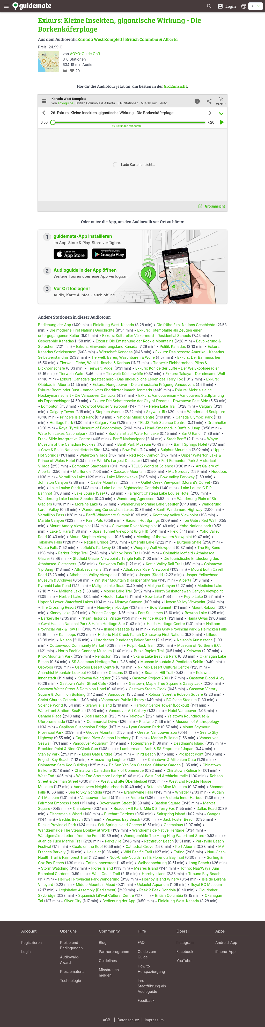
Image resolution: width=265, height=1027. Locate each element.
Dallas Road (207, 808)
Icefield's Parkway (95, 547)
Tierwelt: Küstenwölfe (124, 373)
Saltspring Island (171, 814)
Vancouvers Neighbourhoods (99, 786)
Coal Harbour (95, 716)
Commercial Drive (102, 721)
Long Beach (199, 863)
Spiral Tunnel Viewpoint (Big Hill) (120, 531)
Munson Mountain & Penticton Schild (172, 661)
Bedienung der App (54, 324)
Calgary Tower (62, 411)
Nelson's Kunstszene (195, 640)
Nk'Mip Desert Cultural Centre (163, 667)
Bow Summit (160, 607)
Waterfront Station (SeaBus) (62, 710)
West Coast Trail (106, 873)
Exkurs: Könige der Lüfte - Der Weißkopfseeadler (177, 368)
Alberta (185, 580)
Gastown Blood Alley (206, 678)
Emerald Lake (142, 542)
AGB (106, 1020)
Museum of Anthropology (197, 721)
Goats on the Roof (87, 846)
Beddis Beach (71, 819)
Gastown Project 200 (150, 678)
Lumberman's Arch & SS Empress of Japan (157, 748)
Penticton (103, 656)
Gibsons (116, 672)
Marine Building (164, 738)
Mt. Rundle (82, 471)
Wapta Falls (48, 547)
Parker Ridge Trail (73, 553)
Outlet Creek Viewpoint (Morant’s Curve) (175, 482)
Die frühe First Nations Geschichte (186, 324)
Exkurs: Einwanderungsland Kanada (106, 346)
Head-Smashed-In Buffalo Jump (172, 428)
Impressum (154, 1020)
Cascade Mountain (130, 471)
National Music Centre (135, 417)
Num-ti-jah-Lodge (112, 607)
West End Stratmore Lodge (99, 776)
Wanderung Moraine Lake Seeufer (149, 504)
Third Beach (145, 754)
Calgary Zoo (105, 422)
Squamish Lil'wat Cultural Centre (106, 895)
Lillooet (212, 634)
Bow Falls (130, 450)
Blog (103, 942)
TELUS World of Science (152, 466)
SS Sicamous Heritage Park (95, 661)
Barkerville (50, 618)
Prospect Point (191, 754)
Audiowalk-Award (69, 960)
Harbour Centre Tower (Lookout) (161, 705)
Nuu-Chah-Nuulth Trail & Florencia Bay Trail (146, 857)
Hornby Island (154, 873)
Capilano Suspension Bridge (83, 727)
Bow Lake (153, 596)
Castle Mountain (104, 482)
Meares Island (146, 868)
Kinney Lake (60, 613)
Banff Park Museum (134, 444)
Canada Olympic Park (194, 417)
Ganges (213, 814)
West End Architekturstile (166, 776)
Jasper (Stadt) (151, 575)
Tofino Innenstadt (101, 863)
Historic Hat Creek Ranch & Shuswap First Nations (140, 634)
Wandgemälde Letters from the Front (69, 835)
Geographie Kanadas (56, 341)
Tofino (179, 852)
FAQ (141, 942)
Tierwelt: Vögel (100, 368)
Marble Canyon (51, 520)
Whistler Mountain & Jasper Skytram (126, 580)
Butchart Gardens (119, 814)
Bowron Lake (196, 613)
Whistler (182, 792)
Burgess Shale (189, 542)
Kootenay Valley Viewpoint (175, 515)
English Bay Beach (54, 759)
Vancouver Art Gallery (127, 710)
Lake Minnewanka (122, 477)
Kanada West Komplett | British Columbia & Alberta (127, 39)
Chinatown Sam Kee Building (62, 765)
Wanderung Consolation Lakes (108, 509)
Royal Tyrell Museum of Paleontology (90, 428)
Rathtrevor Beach (159, 841)
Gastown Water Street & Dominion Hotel (72, 689)
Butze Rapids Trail (149, 651)
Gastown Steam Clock (147, 689)
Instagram (185, 942)
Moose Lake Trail (118, 591)
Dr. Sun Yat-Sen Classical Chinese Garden (145, 765)
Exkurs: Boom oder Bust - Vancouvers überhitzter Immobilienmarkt (95, 390)
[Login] (226, 6)
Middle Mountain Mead (95, 884)
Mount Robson (204, 607)
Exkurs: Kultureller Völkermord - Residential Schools (146, 335)
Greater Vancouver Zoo (157, 732)
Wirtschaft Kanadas (115, 352)
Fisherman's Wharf (66, 814)
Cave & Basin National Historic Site (70, 450)
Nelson (66, 640)
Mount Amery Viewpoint (70, 526)
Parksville (113, 841)
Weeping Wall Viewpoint (154, 547)
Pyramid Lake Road (54, 585)
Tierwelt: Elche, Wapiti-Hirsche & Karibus (95, 363)
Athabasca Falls (88, 569)
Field (174, 531)
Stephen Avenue (110, 411)
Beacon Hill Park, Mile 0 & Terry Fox (144, 808)
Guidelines (108, 960)
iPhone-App (225, 951)
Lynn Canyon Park (144, 727)
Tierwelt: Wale (71, 373)
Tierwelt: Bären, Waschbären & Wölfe (123, 357)
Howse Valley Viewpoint (184, 602)
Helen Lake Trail (162, 406)
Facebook (184, 951)
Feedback (146, 1000)
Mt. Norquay (178, 471)
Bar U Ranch (192, 433)
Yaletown (137, 716)
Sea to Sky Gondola (85, 792)
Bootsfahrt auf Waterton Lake (134, 433)
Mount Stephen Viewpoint (92, 536)
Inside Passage (117, 629)
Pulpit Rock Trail (140, 645)
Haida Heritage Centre (166, 623)
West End (46, 776)
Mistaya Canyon (128, 602)
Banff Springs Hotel (190, 444)
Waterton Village (93, 455)
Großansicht (175, 86)
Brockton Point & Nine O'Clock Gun (68, 748)
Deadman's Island (189, 743)
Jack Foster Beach (179, 819)
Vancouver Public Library (122, 700)
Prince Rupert (154, 618)
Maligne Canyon (161, 585)
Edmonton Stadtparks (90, 466)
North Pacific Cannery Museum (85, 651)
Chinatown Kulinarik (183, 770)
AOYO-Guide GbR (85, 54)
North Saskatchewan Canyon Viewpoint (189, 591)
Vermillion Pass (51, 515)
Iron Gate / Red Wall (199, 520)
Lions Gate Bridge (97, 754)
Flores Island (102, 868)
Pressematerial (72, 971)
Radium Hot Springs (143, 520)
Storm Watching (54, 868)
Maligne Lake (70, 591)
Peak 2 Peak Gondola (157, 890)
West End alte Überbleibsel (124, 781)
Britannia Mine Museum (166, 786)
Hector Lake (114, 596)
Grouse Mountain (100, 732)
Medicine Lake (209, 585)
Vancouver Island (95, 797)
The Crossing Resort (58, 607)
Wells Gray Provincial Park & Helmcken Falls (189, 629)
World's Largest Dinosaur (118, 460)
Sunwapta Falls (112, 564)
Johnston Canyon (53, 482)
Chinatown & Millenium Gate (172, 759)
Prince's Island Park (77, 417)
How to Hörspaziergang (151, 969)
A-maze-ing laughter (108, 759)
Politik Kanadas (173, 346)
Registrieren (31, 942)
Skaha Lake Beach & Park (155, 656)
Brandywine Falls (138, 792)
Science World (50, 705)
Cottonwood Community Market (77, 645)
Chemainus (173, 825)
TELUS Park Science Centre (162, 422)
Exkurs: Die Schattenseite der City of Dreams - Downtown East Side (150, 401)
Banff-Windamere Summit (108, 515)
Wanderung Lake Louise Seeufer (66, 498)
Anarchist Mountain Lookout (62, 672)
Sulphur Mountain (175, 450)
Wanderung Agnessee (135, 498)
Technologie (70, 980)
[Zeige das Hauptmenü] (6, 6)
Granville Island (99, 705)
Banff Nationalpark (129, 439)
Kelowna (193, 651)
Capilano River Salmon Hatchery (103, 738)
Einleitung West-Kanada (113, 324)
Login (26, 951)
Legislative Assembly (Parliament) (88, 890)
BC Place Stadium (181, 700)
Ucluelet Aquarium (153, 884)
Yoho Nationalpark (195, 526)
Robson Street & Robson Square (175, 694)
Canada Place (50, 716)
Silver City (72, 901)
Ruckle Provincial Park (57, 825)
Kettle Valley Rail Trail (164, 564)
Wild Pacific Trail (137, 852)
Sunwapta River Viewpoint (134, 526)
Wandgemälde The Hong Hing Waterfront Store (163, 835)
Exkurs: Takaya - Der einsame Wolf (195, 373)
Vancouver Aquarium (90, 743)
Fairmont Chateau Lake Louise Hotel (158, 493)
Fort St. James (150, 613)
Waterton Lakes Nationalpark (62, 433)
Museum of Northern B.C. (199, 645)
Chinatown (82, 808)
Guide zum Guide (147, 954)
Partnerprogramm (114, 951)
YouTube (183, 960)
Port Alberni (185, 846)
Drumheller (217, 422)
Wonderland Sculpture (206, 411)
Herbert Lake (70, 596)
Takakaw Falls (50, 542)
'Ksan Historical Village (101, 618)
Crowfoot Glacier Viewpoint (103, 406)
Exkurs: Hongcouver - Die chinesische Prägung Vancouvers (144, 384)
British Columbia (169, 895)
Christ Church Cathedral (58, 700)
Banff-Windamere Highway (179, 509)
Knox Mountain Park (55, 656)
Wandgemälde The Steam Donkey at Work (74, 830)
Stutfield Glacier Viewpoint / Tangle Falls (107, 558)
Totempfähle (141, 743)
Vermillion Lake (72, 477)
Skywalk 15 (155, 411)
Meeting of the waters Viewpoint (164, 536)
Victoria (137, 797)
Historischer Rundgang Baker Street (124, 640)
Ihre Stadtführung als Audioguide (152, 986)
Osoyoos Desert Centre (95, 667)
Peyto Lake (193, 596)
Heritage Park (61, 422)
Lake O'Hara (60, 531)
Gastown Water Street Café (83, 683)
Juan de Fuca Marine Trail (60, 841)
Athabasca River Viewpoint (146, 569)
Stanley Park (49, 754)
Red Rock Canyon (144, 455)
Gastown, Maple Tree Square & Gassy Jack (165, 683)
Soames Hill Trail (159, 672)
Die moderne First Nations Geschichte (82, 330)
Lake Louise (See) (89, 493)
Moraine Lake (86, 504)
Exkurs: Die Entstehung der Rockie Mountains (134, 341)
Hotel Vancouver (182, 710)
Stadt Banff (176, 439)
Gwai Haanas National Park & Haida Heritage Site (83, 623)
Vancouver (116, 694)
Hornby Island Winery (160, 879)
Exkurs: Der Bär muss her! (199, 357)
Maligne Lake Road (108, 585)
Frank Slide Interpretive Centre (64, 439)
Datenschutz (128, 1020)
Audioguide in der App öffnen (85, 270)
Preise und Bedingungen (71, 945)
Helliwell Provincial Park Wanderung (88, 879)
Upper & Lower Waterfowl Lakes (65, 602)
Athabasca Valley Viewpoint (93, 575)
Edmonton (49, 406)
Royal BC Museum (206, 884)
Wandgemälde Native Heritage (158, 830)
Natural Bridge (96, 542)
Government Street (115, 803)
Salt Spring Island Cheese (120, 825)
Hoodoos (219, 471)
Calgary (205, 406)
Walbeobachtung (152, 863)
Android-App (226, 942)
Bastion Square (167, 803)
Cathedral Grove (139, 846)
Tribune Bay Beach (204, 873)
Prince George (104, 613)
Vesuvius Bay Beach (123, 819)
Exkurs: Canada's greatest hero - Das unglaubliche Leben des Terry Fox (121, 379)
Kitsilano (146, 721)
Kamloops (67, 634)
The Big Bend (208, 547)
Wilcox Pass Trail (125, 553)
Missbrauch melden (109, 972)
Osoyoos (45, 667)
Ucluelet (94, 852)
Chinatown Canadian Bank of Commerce (109, 770)
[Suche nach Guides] (209, 6)
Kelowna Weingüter (94, 678)
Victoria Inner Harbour (185, 797)
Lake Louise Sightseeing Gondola (130, 488)
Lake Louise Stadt (65, 488)
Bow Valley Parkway (177, 477)
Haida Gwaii (197, 618)
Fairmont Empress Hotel (58, 803)
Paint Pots (94, 520)
